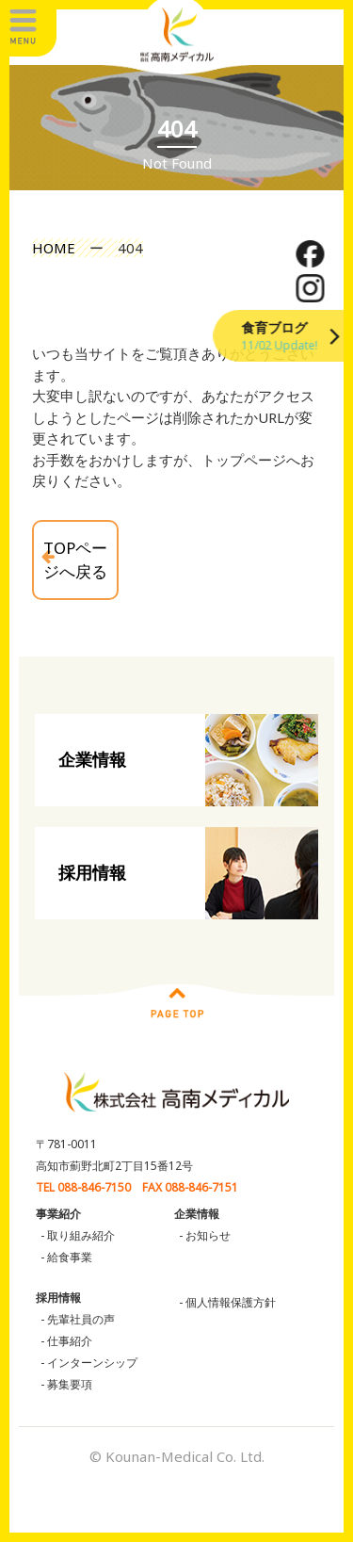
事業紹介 (58, 1214)
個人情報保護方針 (230, 1302)
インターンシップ (92, 1363)
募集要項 (69, 1384)
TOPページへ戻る (75, 560)
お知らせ (208, 1235)
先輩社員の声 (81, 1319)
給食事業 (69, 1257)
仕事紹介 (69, 1341)
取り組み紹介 (81, 1235)
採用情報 (92, 872)
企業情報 (92, 759)
